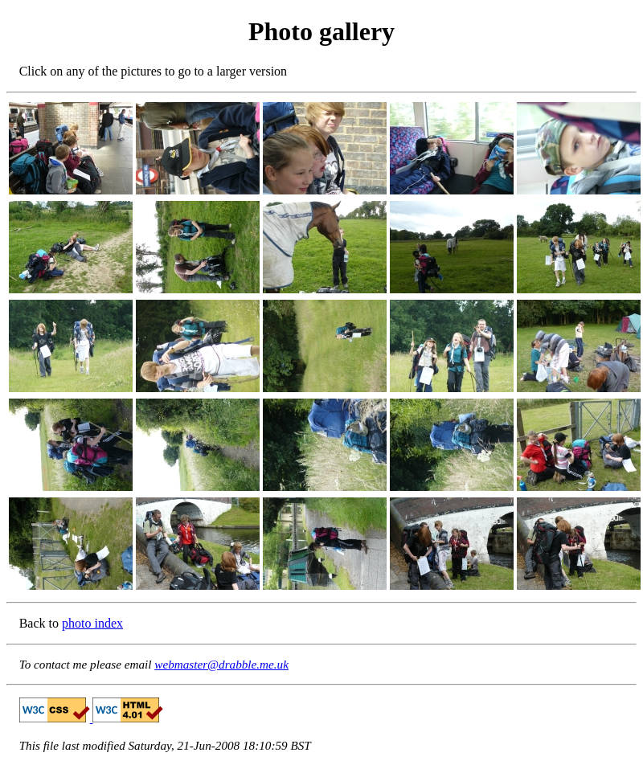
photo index (92, 623)
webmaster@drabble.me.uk (221, 664)
